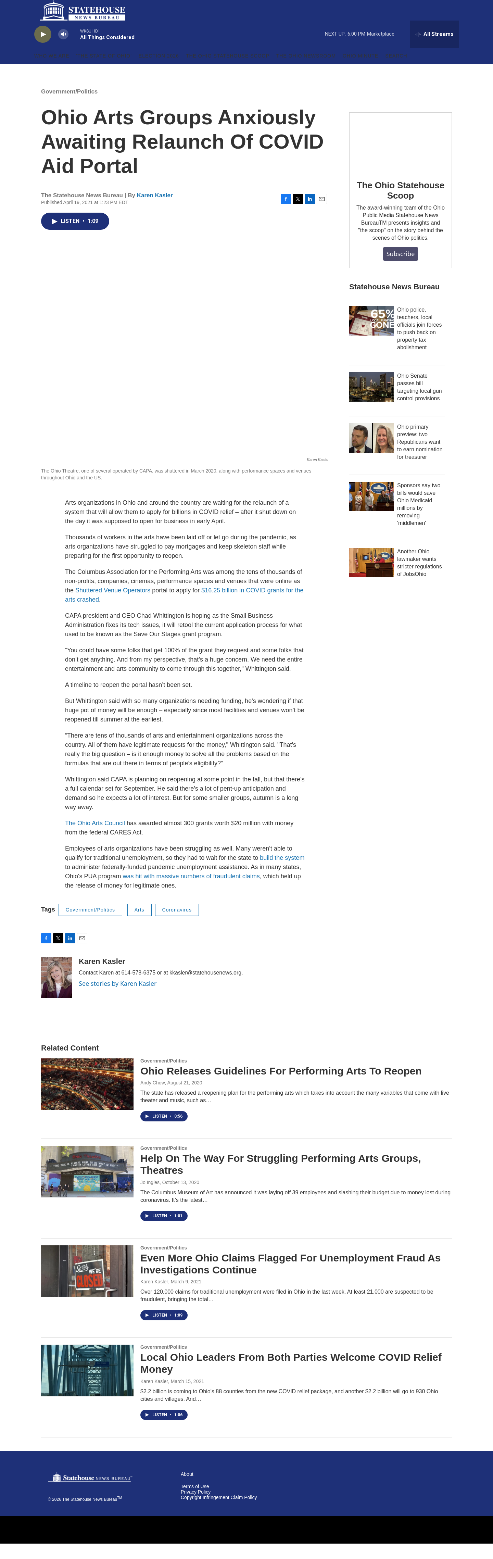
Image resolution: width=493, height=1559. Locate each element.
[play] (42, 50)
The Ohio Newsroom (306, 71)
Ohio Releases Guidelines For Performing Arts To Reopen (281, 1086)
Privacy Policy (196, 1507)
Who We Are (51, 71)
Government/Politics (69, 107)
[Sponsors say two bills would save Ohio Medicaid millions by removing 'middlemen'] (371, 512)
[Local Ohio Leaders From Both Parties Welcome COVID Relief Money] (87, 1385)
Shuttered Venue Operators (112, 605)
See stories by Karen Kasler (117, 999)
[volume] (63, 50)
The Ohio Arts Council (96, 838)
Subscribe (401, 269)
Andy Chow (152, 1098)
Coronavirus (177, 925)
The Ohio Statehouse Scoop (227, 71)
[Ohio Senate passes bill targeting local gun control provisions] (371, 402)
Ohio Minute (360, 71)
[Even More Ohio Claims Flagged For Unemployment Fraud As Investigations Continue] (87, 1286)
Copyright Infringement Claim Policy (219, 1513)
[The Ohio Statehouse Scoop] (401, 157)
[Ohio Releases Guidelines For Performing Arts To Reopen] (87, 1099)
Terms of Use (195, 1502)
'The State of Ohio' (104, 71)
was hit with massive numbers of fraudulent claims (191, 891)
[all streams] (434, 49)
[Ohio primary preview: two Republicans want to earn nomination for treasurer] (371, 453)
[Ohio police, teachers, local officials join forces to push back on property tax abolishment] (371, 336)
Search (396, 71)
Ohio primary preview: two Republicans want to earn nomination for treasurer (420, 457)
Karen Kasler (155, 211)
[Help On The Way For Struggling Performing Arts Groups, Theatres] (87, 1186)
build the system (282, 873)
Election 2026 (159, 71)
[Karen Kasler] (56, 993)
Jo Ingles (150, 1197)
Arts (139, 925)
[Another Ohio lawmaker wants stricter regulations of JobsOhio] (371, 578)
